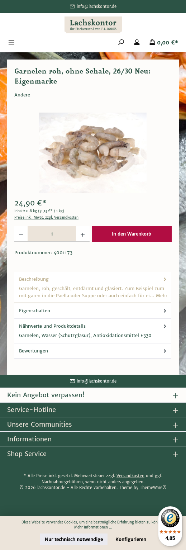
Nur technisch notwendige (74, 539)
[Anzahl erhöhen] (82, 234)
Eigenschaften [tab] (93, 310)
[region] (93, 153)
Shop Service (27, 454)
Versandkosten (130, 475)
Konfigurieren (130, 539)
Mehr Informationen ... (93, 527)
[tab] (92, 287)
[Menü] (11, 43)
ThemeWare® (153, 487)
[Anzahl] (51, 234)
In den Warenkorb (131, 234)
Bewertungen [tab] (93, 351)
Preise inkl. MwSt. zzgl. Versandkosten (46, 217)
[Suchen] (121, 43)
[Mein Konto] (137, 43)
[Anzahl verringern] (21, 234)
